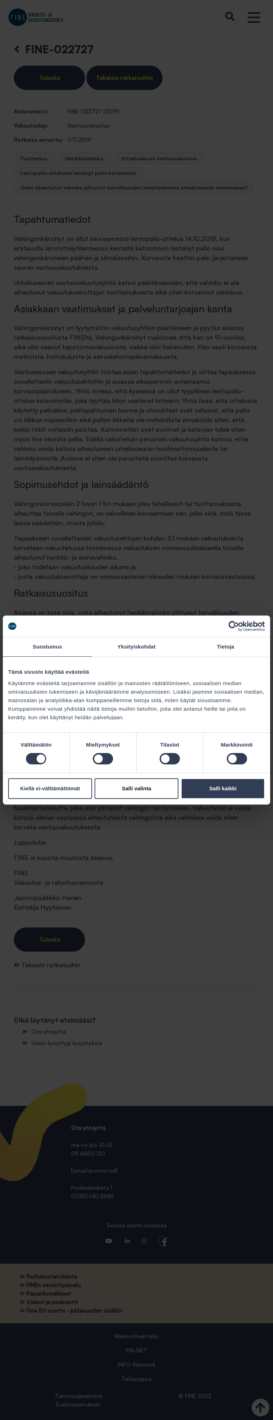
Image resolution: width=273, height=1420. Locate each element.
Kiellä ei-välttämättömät (50, 788)
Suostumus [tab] (47, 647)
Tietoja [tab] (225, 647)
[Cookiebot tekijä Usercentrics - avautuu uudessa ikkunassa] (234, 626)
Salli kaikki (223, 788)
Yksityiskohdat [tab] (136, 647)
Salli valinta (136, 788)
